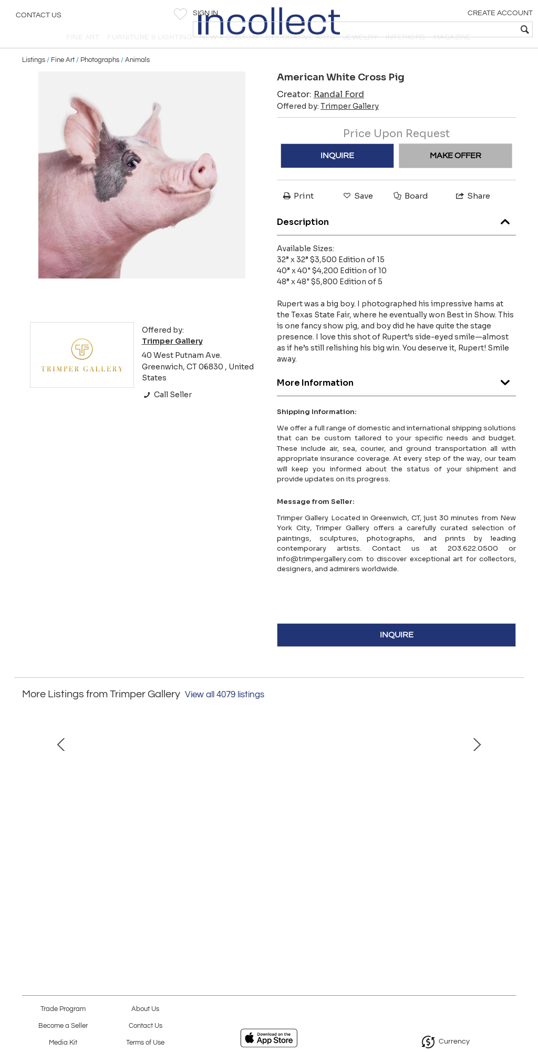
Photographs (99, 80)
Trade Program (63, 1009)
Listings (33, 80)
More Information (396, 400)
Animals (137, 80)
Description (396, 239)
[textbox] (454, 29)
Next (508, 818)
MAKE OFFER (455, 176)
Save (357, 216)
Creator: (320, 114)
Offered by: (328, 126)
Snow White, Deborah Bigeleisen (118, 886)
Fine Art (63, 80)
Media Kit (63, 1042)
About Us (145, 1009)
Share (472, 216)
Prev (30, 818)
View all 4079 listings (224, 714)
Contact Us (38, 18)
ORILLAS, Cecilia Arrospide (269, 886)
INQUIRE (337, 176)
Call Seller (167, 414)
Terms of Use (145, 1042)
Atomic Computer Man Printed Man (419, 886)
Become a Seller (63, 1026)
